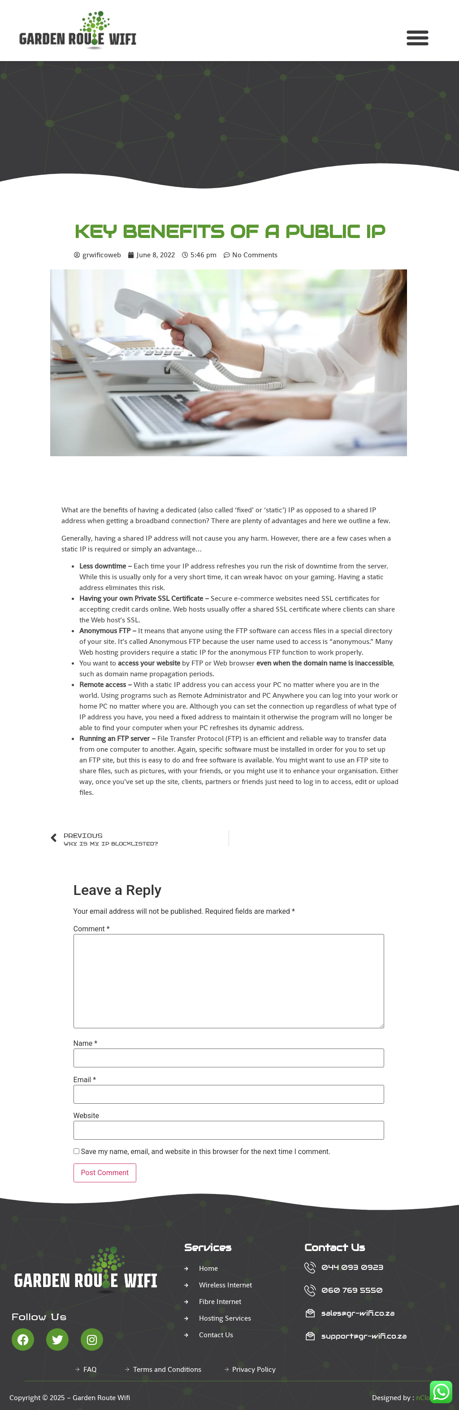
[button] (417, 38)
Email (85, 1080)
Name (86, 1043)
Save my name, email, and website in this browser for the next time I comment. (206, 1151)
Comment (92, 929)
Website (86, 1115)
